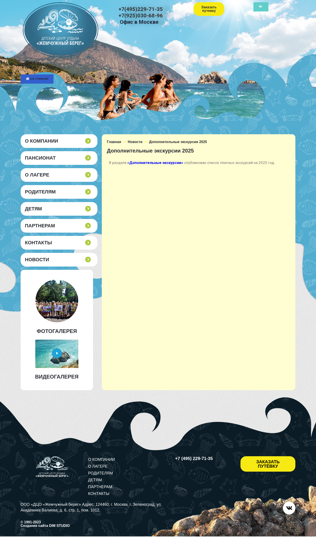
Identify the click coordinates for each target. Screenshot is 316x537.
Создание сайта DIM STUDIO (45, 526)
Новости (37, 259)
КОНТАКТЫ (38, 242)
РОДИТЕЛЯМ (40, 191)
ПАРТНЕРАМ (40, 225)
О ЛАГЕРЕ (37, 175)
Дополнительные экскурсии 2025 (178, 142)
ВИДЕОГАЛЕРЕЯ (57, 377)
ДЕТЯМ (33, 208)
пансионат (40, 158)
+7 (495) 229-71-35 (194, 458)
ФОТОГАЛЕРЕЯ (57, 331)
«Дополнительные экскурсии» (155, 162)
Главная (114, 142)
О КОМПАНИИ (41, 141)
